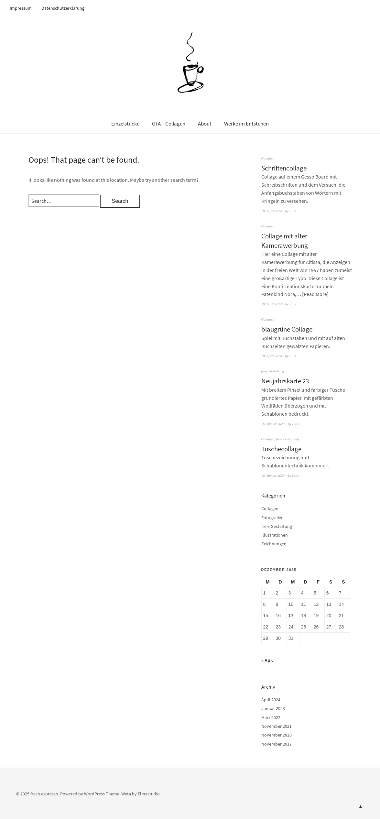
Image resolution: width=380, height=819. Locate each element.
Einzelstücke (125, 123)
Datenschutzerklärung (62, 8)
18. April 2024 (271, 211)
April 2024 (270, 700)
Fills (292, 211)
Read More (315, 294)
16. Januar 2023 (273, 424)
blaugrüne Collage (286, 329)
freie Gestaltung (272, 371)
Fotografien (272, 517)
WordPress (94, 794)
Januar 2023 (273, 708)
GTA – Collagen (168, 123)
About (205, 123)
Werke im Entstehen (246, 123)
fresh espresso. (44, 794)
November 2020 (276, 735)
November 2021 (276, 726)
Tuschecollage (281, 448)
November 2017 (276, 744)
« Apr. (267, 660)
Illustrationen (274, 535)
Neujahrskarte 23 (285, 381)
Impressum (21, 8)
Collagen (267, 158)
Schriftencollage (284, 168)
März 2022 (270, 717)
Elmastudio (149, 794)
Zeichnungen (274, 544)
